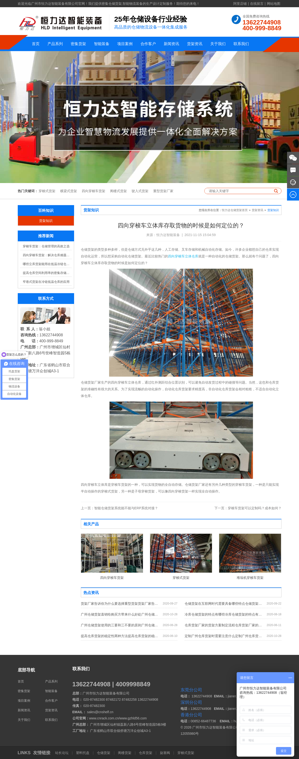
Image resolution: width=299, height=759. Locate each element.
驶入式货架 (140, 191)
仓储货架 (103, 753)
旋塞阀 (165, 753)
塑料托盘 (82, 753)
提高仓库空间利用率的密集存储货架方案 (47, 273)
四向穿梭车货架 (93, 191)
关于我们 (218, 44)
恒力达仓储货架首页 (235, 210)
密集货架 (78, 44)
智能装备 (101, 44)
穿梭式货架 (47, 191)
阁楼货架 (124, 753)
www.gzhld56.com (133, 718)
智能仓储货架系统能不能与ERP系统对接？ (119, 508)
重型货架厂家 (163, 191)
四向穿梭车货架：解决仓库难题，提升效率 (47, 255)
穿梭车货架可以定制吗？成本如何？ (247, 508)
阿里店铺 (240, 4)
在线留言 (257, 4)
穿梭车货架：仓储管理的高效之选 (46, 246)
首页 (36, 44)
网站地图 (273, 4)
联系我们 (241, 44)
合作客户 (148, 44)
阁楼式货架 (118, 191)
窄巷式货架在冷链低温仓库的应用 (46, 282)
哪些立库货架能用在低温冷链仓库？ (47, 264)
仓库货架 (145, 753)
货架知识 (46, 221)
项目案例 (125, 44)
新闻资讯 (171, 44)
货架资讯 (194, 44)
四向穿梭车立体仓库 (183, 256)
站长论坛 (62, 753)
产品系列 (55, 44)
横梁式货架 (68, 191)
